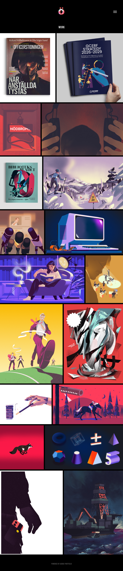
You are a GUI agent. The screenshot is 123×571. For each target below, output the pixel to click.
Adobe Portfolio (66, 564)
